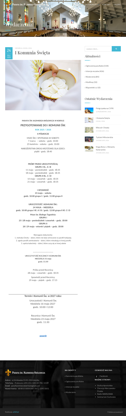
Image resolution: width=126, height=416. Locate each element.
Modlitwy (89, 82)
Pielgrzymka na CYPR (104, 108)
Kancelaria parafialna (74, 376)
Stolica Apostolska (104, 385)
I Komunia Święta (103, 118)
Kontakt (106, 5)
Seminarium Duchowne (106, 397)
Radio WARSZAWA (105, 394)
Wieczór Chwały (102, 127)
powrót (43, 335)
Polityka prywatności (115, 412)
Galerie (117, 5)
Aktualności (92, 5)
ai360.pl (16, 412)
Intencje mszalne (92, 71)
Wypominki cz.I (91, 87)
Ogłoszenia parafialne (94, 66)
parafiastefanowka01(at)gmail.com (25, 386)
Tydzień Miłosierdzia (104, 137)
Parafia (77, 5)
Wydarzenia (90, 77)
